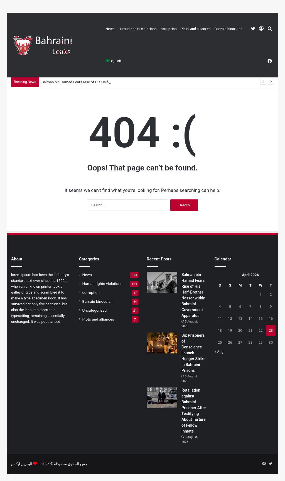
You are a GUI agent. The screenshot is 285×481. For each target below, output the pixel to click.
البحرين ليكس (21, 464)
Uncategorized (94, 310)
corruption (169, 28)
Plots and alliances (196, 28)
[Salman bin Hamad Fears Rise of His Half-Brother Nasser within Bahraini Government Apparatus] (162, 282)
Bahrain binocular (228, 28)
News (110, 28)
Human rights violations (138, 28)
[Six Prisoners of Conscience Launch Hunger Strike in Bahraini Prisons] (162, 343)
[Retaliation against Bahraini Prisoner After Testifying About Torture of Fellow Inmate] (162, 397)
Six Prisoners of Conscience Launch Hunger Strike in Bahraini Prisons (193, 353)
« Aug (219, 352)
